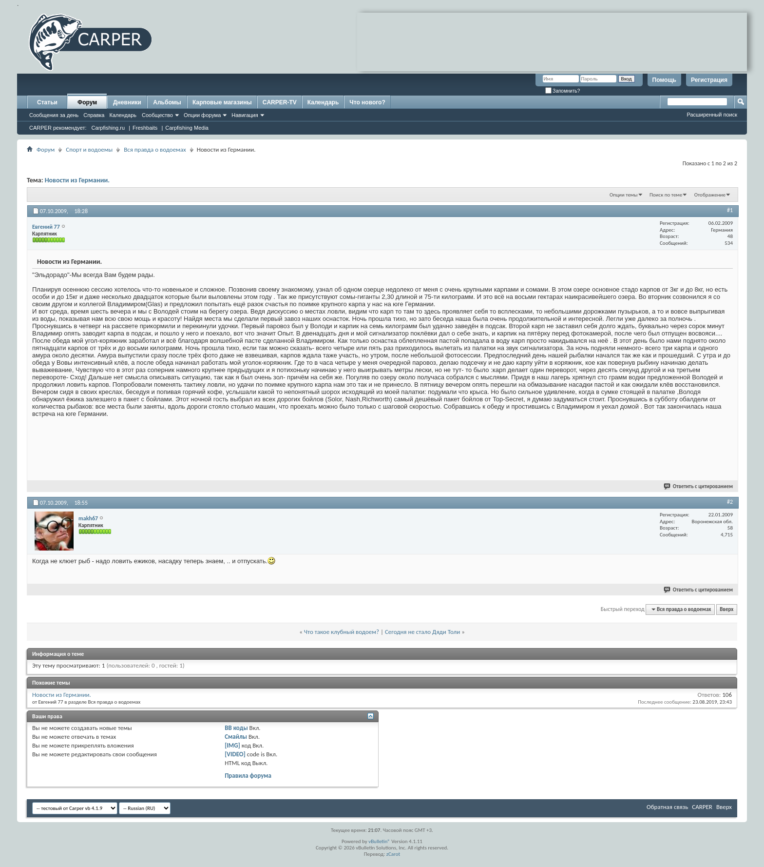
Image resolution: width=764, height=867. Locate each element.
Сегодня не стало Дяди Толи (422, 631)
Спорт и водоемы (89, 149)
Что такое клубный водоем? (341, 631)
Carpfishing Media (187, 128)
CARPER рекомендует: (58, 128)
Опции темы (624, 195)
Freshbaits (145, 128)
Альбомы (167, 102)
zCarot (393, 854)
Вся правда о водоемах (155, 149)
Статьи (47, 102)
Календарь (122, 115)
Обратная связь (667, 806)
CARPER (702, 806)
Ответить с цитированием (699, 486)
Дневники (127, 102)
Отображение (710, 195)
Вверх (726, 609)
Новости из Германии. (77, 180)
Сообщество (157, 115)
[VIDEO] (235, 754)
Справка (93, 115)
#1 (730, 210)
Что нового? (367, 102)
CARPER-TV (280, 102)
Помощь (664, 80)
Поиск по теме (665, 195)
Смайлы (236, 736)
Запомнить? (562, 91)
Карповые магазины (222, 102)
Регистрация (709, 80)
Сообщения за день (53, 115)
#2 (730, 501)
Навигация (244, 115)
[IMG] (232, 745)
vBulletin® (379, 841)
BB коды (236, 727)
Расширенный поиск (712, 115)
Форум (87, 102)
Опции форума (202, 115)
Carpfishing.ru (108, 128)
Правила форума (248, 775)
